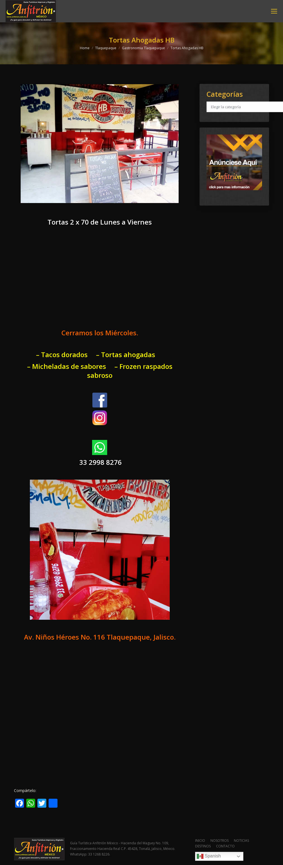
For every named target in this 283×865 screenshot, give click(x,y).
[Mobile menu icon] (274, 11)
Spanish (209, 856)
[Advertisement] (100, 282)
